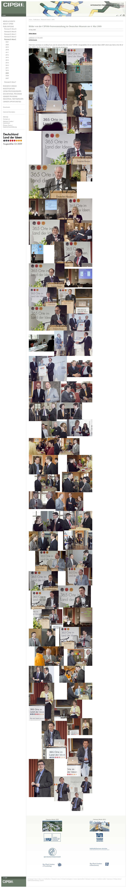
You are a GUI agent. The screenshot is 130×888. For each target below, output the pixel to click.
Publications (8, 26)
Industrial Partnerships (13, 99)
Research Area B (10, 32)
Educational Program (12, 94)
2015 (7, 57)
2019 (7, 47)
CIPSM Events (33, 40)
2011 (7, 68)
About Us (40, 879)
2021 (7, 42)
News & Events (9, 21)
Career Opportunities (12, 102)
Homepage (30, 879)
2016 (7, 55)
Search (42, 880)
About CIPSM (8, 24)
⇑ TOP (5, 878)
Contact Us (93, 879)
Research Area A (10, 29)
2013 (7, 63)
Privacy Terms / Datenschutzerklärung (10, 126)
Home (30, 19)
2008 (7, 76)
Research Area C (10, 34)
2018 (7, 50)
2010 (7, 70)
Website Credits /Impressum (8, 122)
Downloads (6, 107)
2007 (7, 78)
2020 (7, 45)
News (35, 879)
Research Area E (10, 39)
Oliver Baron (32, 33)
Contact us (6, 119)
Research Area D (10, 37)
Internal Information (9, 112)
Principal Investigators (66, 879)
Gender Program (10, 96)
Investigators (9, 89)
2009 (7, 73)
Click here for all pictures (60, 47)
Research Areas (10, 86)
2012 (7, 65)
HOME (4, 15)
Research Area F (10, 82)
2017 (7, 52)
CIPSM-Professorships (12, 91)
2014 (7, 60)
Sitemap (5, 117)
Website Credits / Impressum (105, 879)
